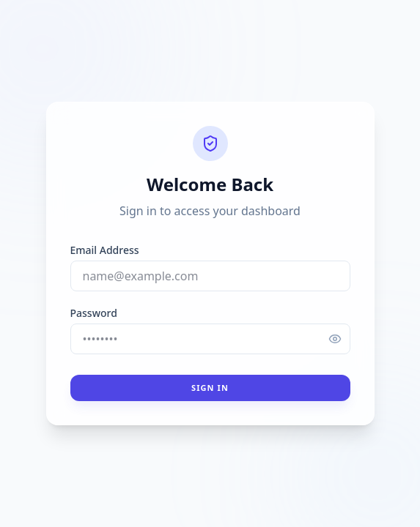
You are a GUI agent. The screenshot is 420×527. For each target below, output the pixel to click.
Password (93, 313)
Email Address (104, 250)
